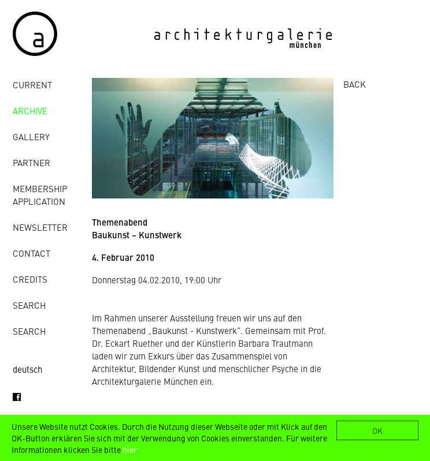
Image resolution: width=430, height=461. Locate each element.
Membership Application (40, 194)
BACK (354, 84)
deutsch (27, 369)
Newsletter (40, 227)
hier (130, 449)
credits (30, 279)
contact (31, 253)
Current (32, 84)
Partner (31, 162)
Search (29, 305)
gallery (31, 136)
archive (30, 110)
